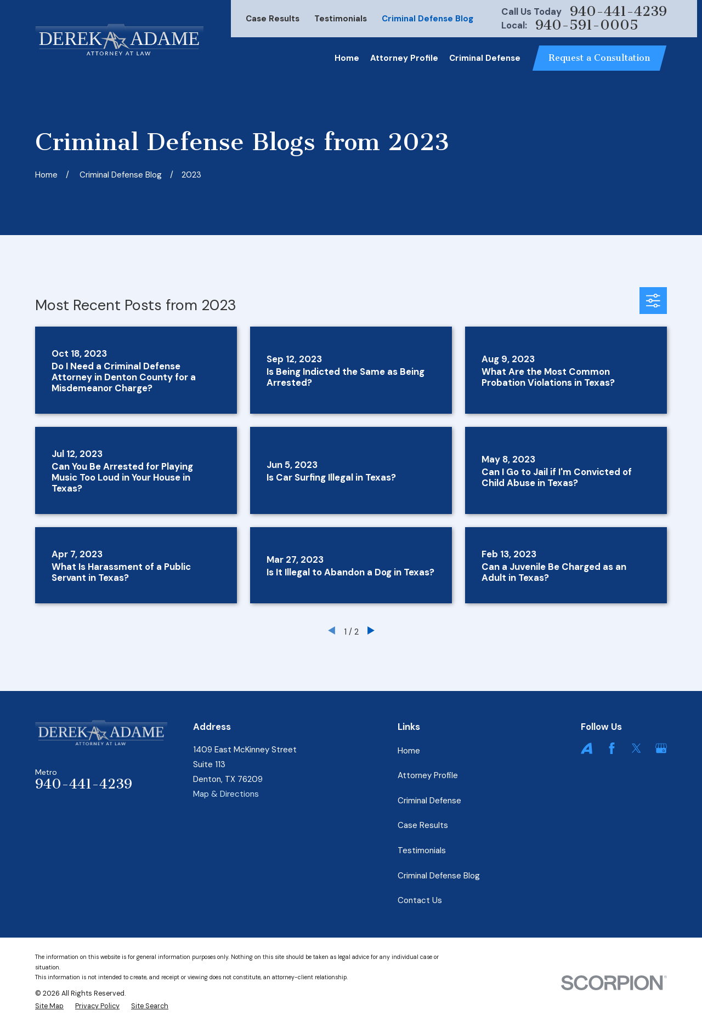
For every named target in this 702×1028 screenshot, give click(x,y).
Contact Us (420, 900)
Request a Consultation (599, 58)
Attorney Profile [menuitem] (404, 58)
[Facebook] (612, 748)
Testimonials (340, 18)
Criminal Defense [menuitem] (484, 58)
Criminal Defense (429, 800)
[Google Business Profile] (661, 748)
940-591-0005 (586, 25)
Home (409, 750)
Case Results (272, 18)
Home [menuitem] (347, 58)
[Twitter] (636, 748)
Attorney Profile (428, 775)
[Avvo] (586, 748)
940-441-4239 (618, 11)
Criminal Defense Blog (427, 18)
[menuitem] (49, 1006)
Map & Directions (226, 794)
